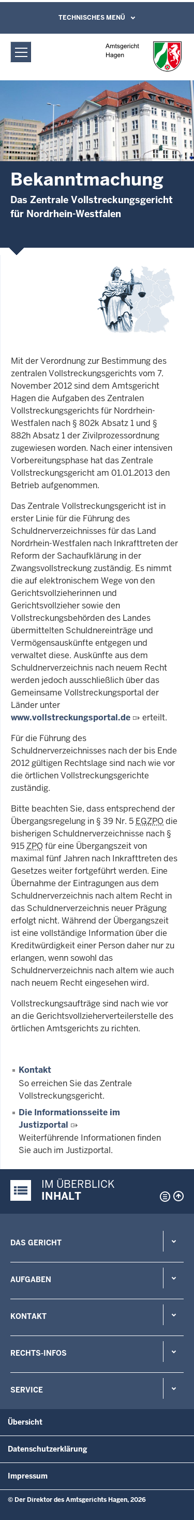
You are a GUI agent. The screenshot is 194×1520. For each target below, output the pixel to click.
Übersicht (25, 1422)
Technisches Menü (91, 17)
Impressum (28, 1476)
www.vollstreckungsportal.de (70, 717)
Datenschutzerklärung (47, 1449)
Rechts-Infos (38, 1353)
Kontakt (35, 1069)
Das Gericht (36, 1242)
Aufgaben (30, 1279)
